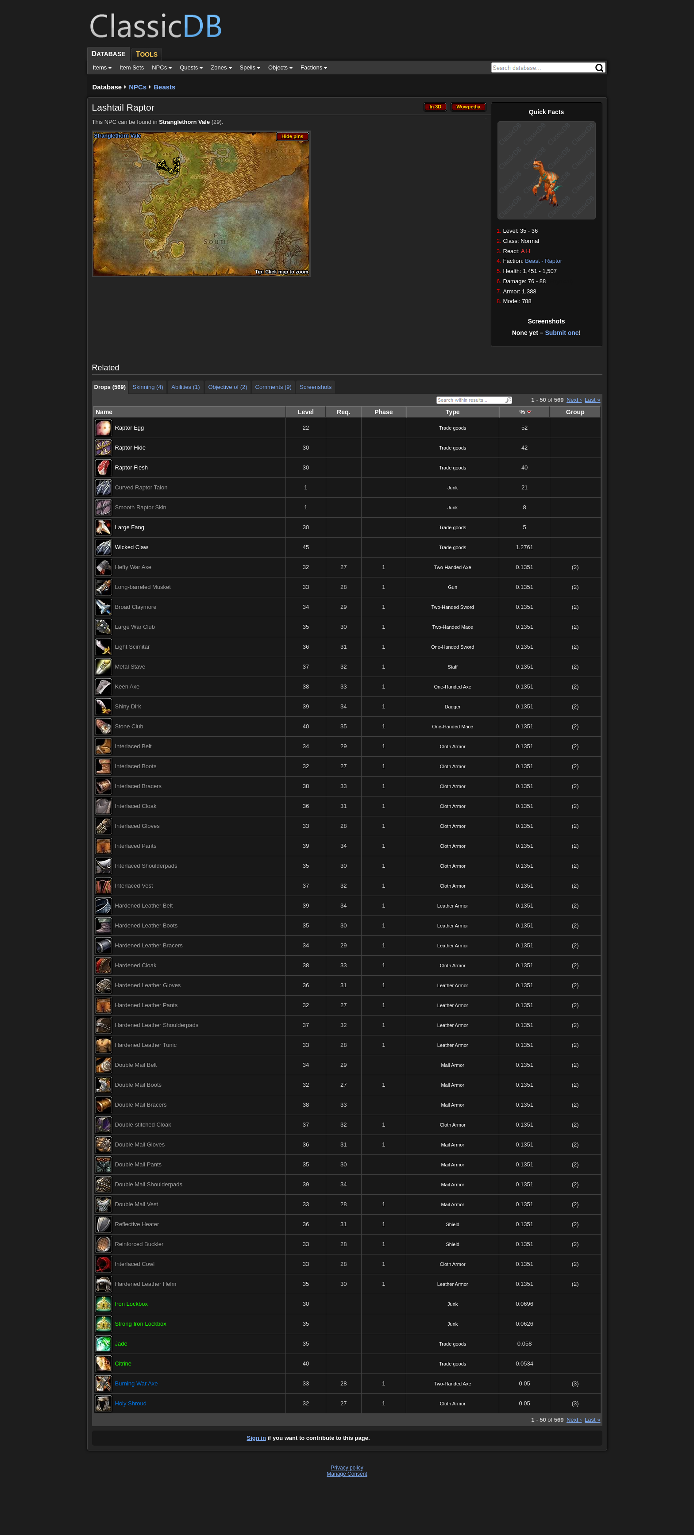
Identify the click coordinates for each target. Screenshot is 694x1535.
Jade (121, 1343)
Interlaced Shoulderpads (146, 865)
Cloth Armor (453, 746)
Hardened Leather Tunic (146, 1045)
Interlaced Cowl (135, 1264)
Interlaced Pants (136, 846)
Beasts (164, 87)
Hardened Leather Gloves (148, 985)
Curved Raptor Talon (141, 487)
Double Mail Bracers (141, 1104)
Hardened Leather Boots (146, 925)
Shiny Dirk (128, 706)
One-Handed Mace (452, 726)
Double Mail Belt (136, 1065)
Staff (452, 666)
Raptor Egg (129, 427)
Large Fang (130, 527)
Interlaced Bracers (138, 786)
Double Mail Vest (136, 1204)
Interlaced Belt (133, 746)
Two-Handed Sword (452, 607)
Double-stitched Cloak (143, 1124)
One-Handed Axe (452, 686)
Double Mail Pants (138, 1164)
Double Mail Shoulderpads (148, 1184)
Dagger (453, 706)
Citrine (123, 1363)
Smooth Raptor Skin (140, 507)
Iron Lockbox (131, 1303)
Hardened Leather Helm (146, 1284)
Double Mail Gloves (140, 1144)
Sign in (256, 1438)
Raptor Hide (130, 447)
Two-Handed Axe (452, 567)
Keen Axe (127, 686)
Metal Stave (130, 666)
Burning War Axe (136, 1383)
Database (107, 87)
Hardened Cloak (136, 965)
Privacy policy (347, 1468)
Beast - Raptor (543, 261)
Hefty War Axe (133, 567)
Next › (574, 399)
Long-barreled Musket (143, 587)
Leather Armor (452, 905)
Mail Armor (452, 1065)
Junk (452, 487)
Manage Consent (347, 1474)
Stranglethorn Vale (184, 122)
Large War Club (135, 626)
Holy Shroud (131, 1403)
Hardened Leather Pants (146, 1005)
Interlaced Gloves (137, 826)
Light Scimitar (132, 646)
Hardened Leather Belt (144, 905)
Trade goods (452, 428)
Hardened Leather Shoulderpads (157, 1025)
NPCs (138, 87)
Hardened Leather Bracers (149, 945)
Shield (452, 1224)
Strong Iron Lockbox (140, 1323)
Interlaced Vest (134, 885)
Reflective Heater (137, 1224)
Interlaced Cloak (136, 806)
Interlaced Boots (136, 766)
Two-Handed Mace (452, 627)
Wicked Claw (131, 547)
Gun (452, 587)
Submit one (561, 332)
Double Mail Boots (138, 1084)
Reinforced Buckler (139, 1244)
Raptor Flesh (131, 467)
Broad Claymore (136, 607)
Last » (592, 399)
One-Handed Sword (452, 647)
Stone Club (129, 726)
